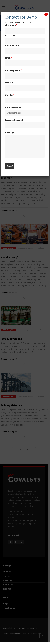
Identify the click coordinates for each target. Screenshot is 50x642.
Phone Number (13, 45)
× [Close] (46, 14)
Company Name (13, 70)
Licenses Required (14, 120)
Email (8, 58)
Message (9, 132)
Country (9, 95)
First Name (11, 25)
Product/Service (14, 107)
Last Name (11, 35)
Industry (9, 83)
